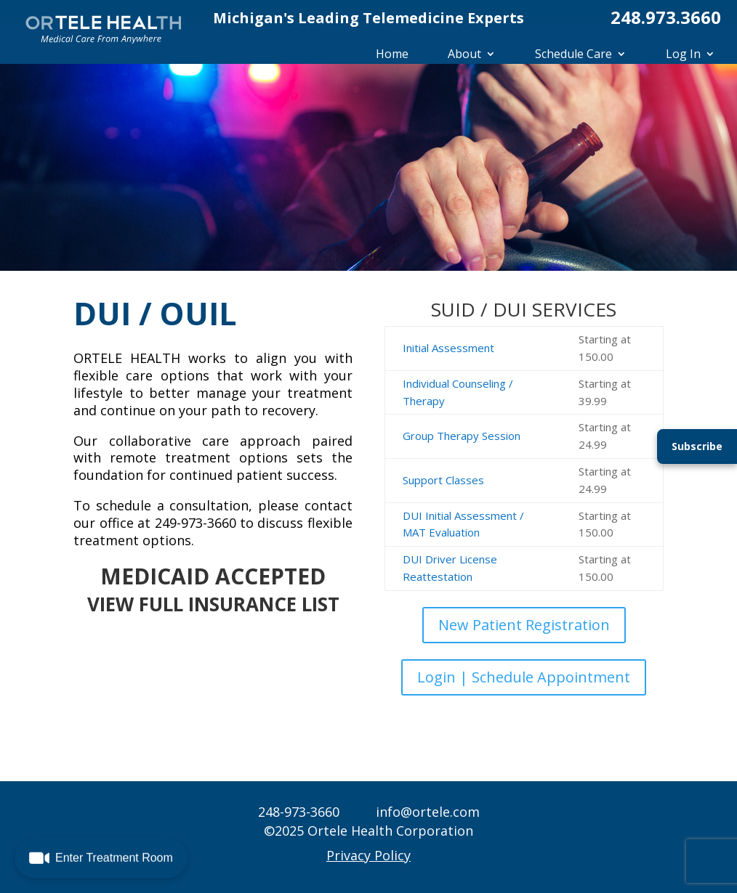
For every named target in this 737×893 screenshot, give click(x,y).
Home (392, 54)
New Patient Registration (524, 625)
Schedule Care (573, 54)
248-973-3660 (298, 811)
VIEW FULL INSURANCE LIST (213, 604)
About (464, 54)
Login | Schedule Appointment (523, 677)
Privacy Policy (368, 855)
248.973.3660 (666, 17)
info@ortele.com (428, 811)
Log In (683, 54)
